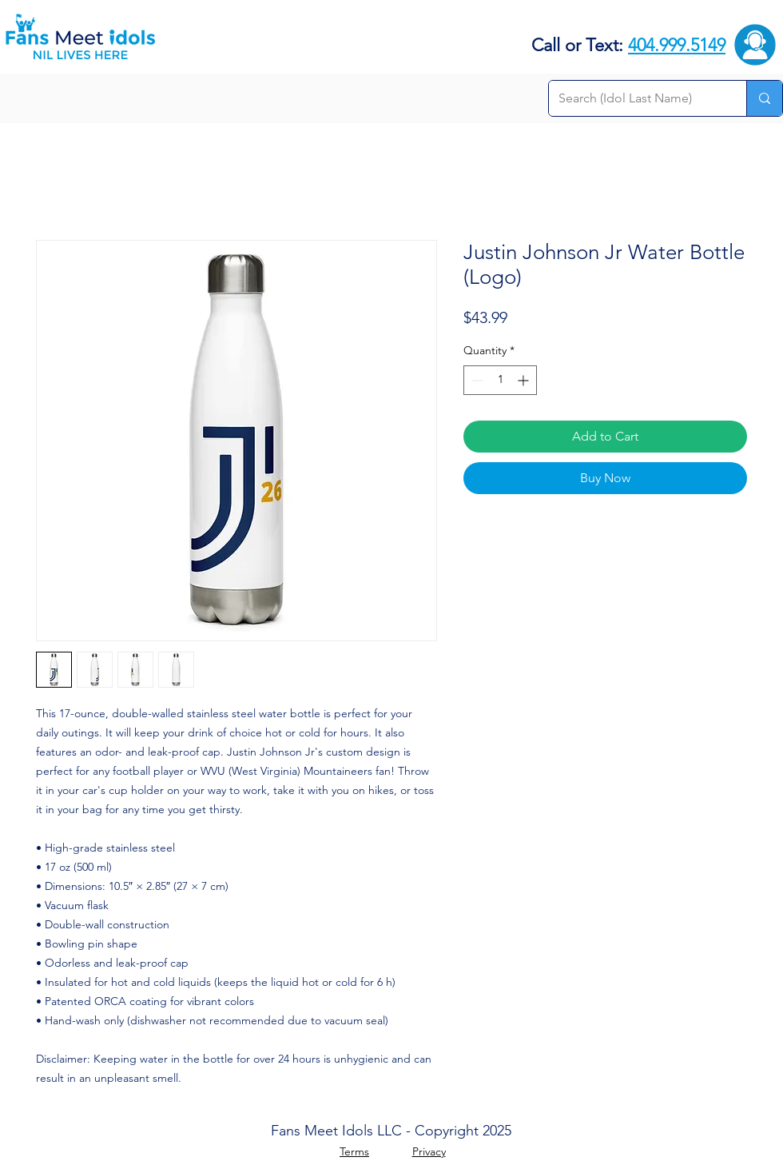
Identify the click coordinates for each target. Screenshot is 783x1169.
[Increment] (525, 380)
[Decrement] (476, 380)
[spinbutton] (500, 380)
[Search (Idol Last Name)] (635, 98)
